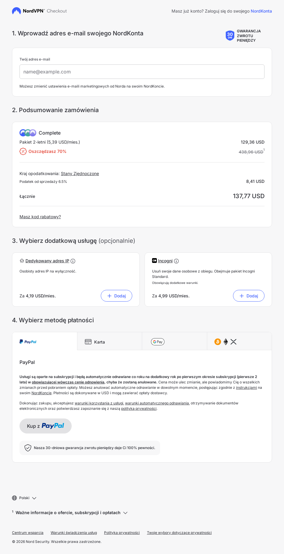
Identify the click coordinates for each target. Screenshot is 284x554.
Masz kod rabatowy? (40, 216)
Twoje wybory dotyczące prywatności (179, 532)
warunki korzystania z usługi (99, 403)
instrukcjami (246, 387)
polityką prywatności (139, 408)
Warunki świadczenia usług (74, 532)
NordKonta (261, 10)
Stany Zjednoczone (80, 173)
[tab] (44, 341)
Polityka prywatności (122, 532)
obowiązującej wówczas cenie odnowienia (68, 382)
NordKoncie (41, 393)
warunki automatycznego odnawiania (157, 403)
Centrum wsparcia (27, 532)
